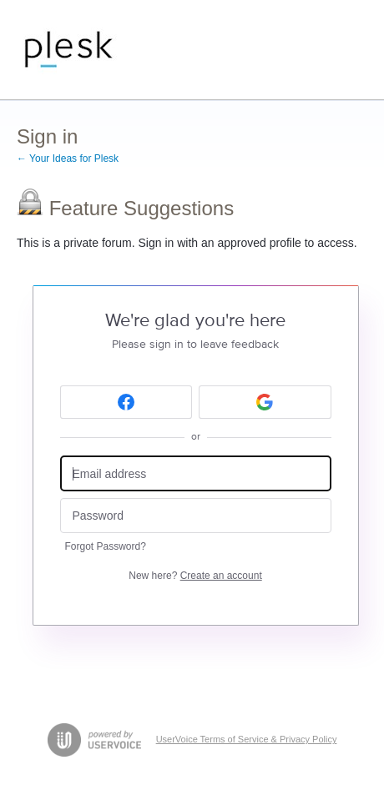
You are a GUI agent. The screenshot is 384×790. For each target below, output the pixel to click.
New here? (195, 575)
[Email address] (195, 473)
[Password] (195, 516)
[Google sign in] (265, 402)
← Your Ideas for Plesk (68, 158)
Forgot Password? (105, 546)
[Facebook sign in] (126, 402)
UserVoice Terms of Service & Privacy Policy (246, 739)
